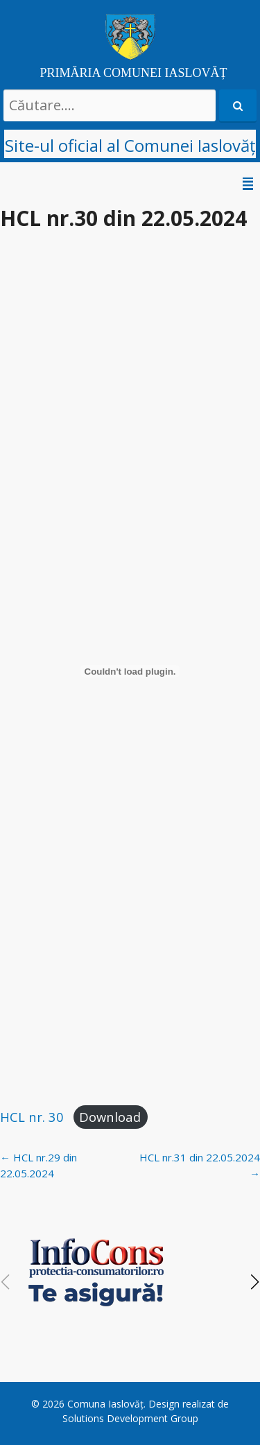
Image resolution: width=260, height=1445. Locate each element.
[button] (255, 1282)
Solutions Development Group (130, 1418)
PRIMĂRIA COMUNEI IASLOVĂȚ (133, 73)
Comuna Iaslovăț (105, 1403)
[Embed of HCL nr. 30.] (130, 671)
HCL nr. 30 (32, 1116)
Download (110, 1116)
